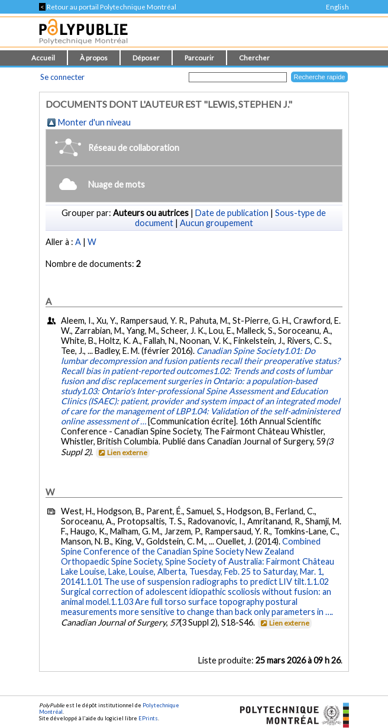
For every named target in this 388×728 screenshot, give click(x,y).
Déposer (146, 58)
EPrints (148, 718)
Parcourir (199, 58)
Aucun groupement (216, 223)
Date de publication (232, 213)
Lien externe (122, 452)
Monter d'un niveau (94, 122)
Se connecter (62, 77)
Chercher (254, 58)
